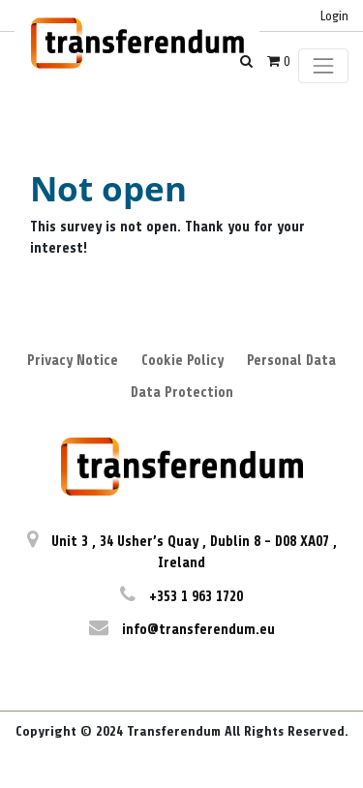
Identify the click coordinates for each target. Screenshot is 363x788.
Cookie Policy (182, 360)
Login (334, 16)
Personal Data (291, 360)
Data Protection (182, 392)
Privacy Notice (72, 360)
